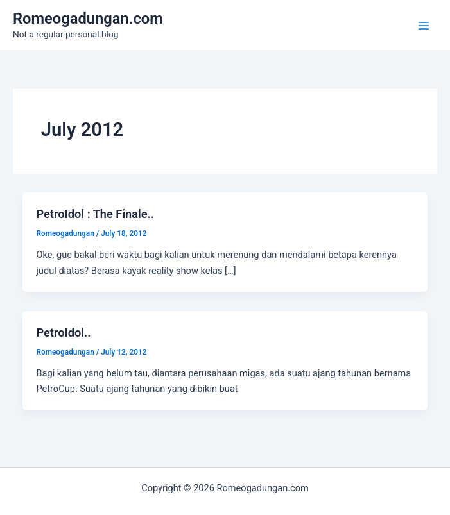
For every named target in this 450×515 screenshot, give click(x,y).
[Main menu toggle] (423, 25)
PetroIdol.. (63, 332)
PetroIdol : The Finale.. (95, 214)
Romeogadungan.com (88, 19)
